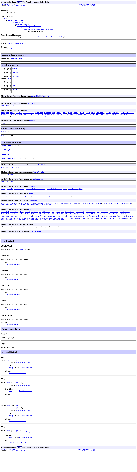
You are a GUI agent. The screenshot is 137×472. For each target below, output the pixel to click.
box (98, 221)
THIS (20, 121)
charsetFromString (31, 223)
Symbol (9, 80)
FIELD (13, 5)
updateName (123, 229)
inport (29, 225)
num (59, 227)
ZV (64, 121)
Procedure (32, 194)
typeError (104, 229)
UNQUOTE (39, 121)
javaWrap (55, 225)
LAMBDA (108, 117)
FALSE (82, 117)
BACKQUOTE (5, 117)
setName (16, 214)
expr (110, 223)
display (10, 189)
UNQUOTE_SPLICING (50, 121)
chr (40, 223)
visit (23, 214)
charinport (114, 221)
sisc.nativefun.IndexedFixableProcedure (38, 30)
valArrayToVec (40, 230)
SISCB (102, 119)
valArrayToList (15, 230)
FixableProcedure (39, 179)
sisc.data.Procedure (21, 24)
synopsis (51, 204)
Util (27, 114)
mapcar (44, 227)
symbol (71, 229)
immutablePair (6, 225)
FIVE (93, 117)
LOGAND (14, 70)
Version (66, 37)
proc (115, 227)
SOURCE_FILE (122, 119)
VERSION (4, 128)
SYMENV (14, 121)
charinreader (125, 221)
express (36, 204)
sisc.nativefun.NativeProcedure (29, 26)
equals (20, 204)
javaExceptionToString (42, 225)
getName (76, 212)
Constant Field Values (12, 277)
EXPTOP (75, 117)
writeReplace (105, 204)
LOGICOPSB (15, 79)
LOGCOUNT (15, 74)
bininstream (69, 221)
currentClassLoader (55, 223)
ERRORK (59, 117)
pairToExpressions (81, 227)
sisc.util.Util (9, 19)
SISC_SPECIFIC (93, 119)
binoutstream (90, 221)
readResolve (96, 212)
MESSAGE (4, 119)
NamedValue (46, 37)
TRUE (33, 121)
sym (66, 229)
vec (49, 230)
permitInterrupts (47, 119)
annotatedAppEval (16, 221)
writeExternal (46, 214)
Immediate (37, 37)
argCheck (34, 221)
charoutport (5, 223)
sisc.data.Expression (15, 21)
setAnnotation (126, 212)
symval (77, 229)
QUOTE (58, 119)
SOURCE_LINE (5, 121)
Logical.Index (16, 59)
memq (50, 227)
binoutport (80, 221)
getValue (43, 204)
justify (63, 225)
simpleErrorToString (29, 229)
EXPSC (70, 117)
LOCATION (115, 117)
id (2, 102)
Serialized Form (10, 50)
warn (53, 230)
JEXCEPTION (100, 117)
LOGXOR (14, 93)
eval (29, 204)
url (130, 229)
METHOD (23, 5)
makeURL (37, 227)
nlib (54, 227)
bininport (60, 221)
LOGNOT (14, 83)
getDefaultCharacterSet (122, 223)
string (60, 229)
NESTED (9, 5)
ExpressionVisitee (57, 37)
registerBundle (128, 227)
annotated (5, 221)
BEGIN (12, 117)
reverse (4, 229)
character (104, 221)
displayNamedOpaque (8, 204)
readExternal (86, 212)
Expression (31, 107)
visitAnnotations (33, 214)
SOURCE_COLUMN (111, 119)
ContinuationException (24, 377)
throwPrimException (75, 197)
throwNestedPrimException (35, 197)
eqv (25, 204)
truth (92, 229)
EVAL (64, 117)
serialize (15, 174)
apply (9, 151)
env (66, 223)
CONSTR (18, 5)
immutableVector (20, 225)
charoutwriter (17, 223)
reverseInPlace (14, 229)
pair (71, 227)
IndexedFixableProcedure (16, 44)
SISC (84, 119)
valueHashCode (87, 204)
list (12, 227)
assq (53, 221)
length (70, 225)
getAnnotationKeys (52, 212)
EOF (53, 117)
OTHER (31, 119)
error (3, 197)
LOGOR (14, 88)
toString (68, 204)
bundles (19, 117)
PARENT (37, 119)
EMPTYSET (15, 109)
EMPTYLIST (39, 117)
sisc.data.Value (16, 22)
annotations (5, 109)
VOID (59, 121)
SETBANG (79, 119)
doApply (10, 182)
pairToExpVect (95, 227)
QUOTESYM (64, 119)
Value (4, 151)
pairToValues (107, 227)
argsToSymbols (44, 221)
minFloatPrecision (15, 119)
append (27, 221)
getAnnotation (26, 212)
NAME (25, 119)
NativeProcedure (38, 187)
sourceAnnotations (45, 229)
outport (65, 227)
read (119, 227)
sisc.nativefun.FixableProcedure (32, 28)
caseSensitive (28, 117)
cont (45, 223)
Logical (4, 136)
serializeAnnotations (111, 212)
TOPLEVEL (26, 121)
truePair (85, 229)
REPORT (71, 119)
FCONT (88, 117)
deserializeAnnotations (10, 212)
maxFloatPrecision (127, 117)
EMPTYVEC (47, 117)
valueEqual (77, 204)
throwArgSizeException (15, 197)
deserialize (5, 174)
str (55, 229)
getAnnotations (66, 212)
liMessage (78, 225)
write (97, 204)
